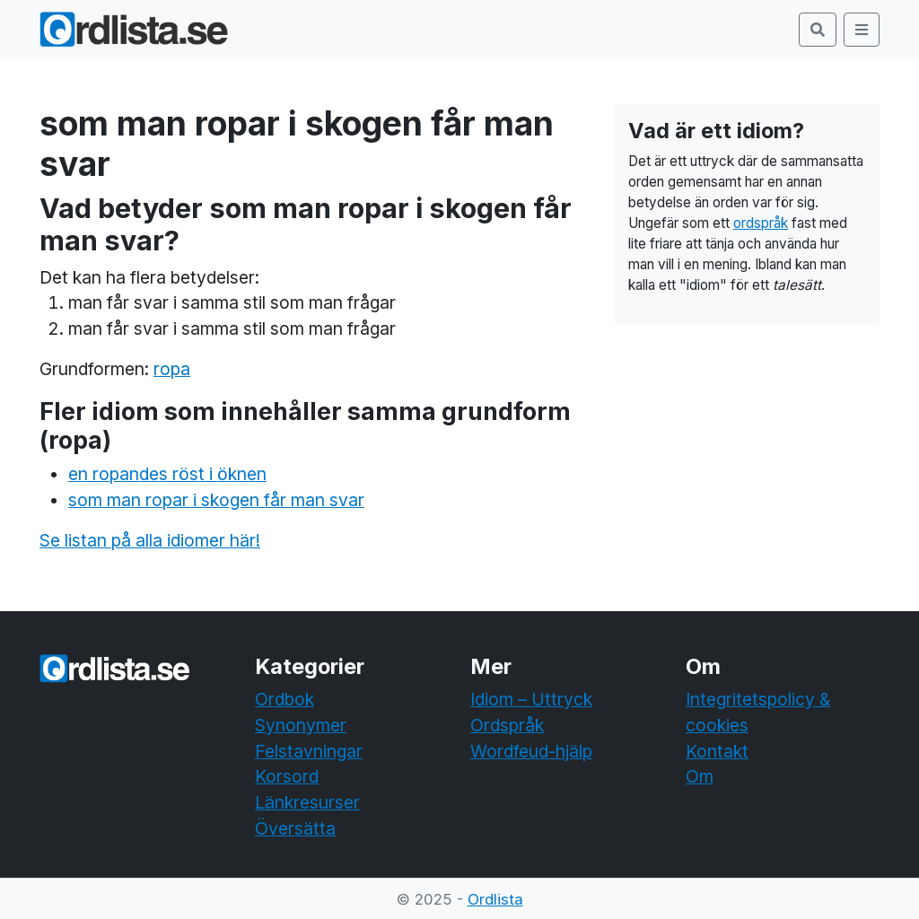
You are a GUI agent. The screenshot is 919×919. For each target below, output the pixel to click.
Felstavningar (309, 751)
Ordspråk (507, 725)
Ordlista (495, 899)
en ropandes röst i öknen (167, 474)
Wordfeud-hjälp (531, 751)
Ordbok (284, 699)
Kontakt (717, 751)
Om (699, 776)
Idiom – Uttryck (531, 699)
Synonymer (300, 725)
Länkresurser (307, 802)
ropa (171, 369)
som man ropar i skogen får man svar (216, 500)
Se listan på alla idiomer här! (149, 540)
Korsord (287, 776)
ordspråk (760, 223)
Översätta (295, 828)
